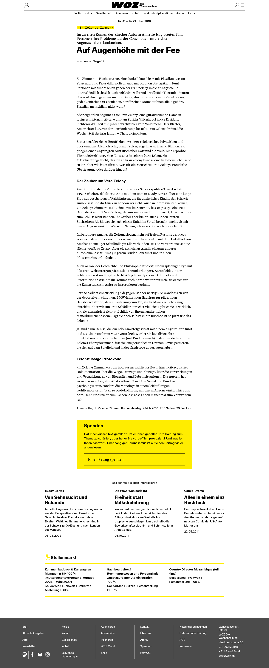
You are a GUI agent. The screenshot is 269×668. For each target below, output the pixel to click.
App (25, 639)
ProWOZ (145, 653)
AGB (182, 639)
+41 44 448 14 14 (229, 651)
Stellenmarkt (63, 557)
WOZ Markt (108, 646)
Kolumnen (121, 13)
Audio (180, 13)
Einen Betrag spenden (105, 459)
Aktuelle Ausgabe (33, 633)
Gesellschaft (104, 13)
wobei (135, 13)
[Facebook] (32, 655)
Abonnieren (108, 626)
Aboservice (108, 633)
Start (25, 626)
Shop (104, 653)
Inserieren (107, 639)
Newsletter (28, 646)
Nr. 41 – (134, 21)
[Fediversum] (25, 655)
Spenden (145, 646)
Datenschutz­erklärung (193, 633)
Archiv (192, 13)
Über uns (145, 633)
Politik (77, 13)
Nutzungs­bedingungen (193, 626)
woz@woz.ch (227, 656)
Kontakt (144, 626)
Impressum (186, 646)
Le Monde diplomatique (158, 13)
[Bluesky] (40, 655)
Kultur (88, 13)
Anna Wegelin (95, 61)
